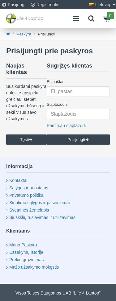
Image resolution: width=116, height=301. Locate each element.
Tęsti (24, 139)
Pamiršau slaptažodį (66, 125)
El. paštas (55, 81)
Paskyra (24, 34)
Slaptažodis (57, 104)
